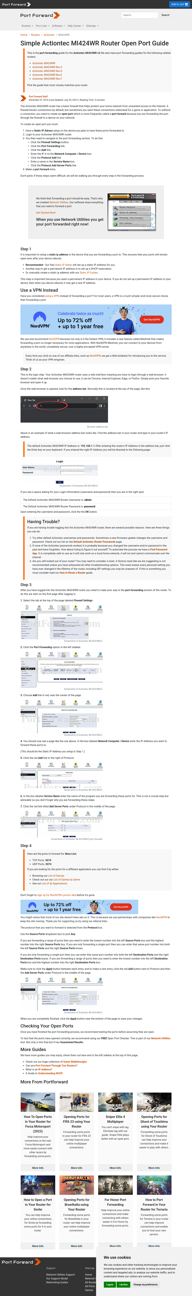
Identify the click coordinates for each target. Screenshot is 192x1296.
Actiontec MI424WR (43, 63)
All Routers (91, 1282)
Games (89, 1290)
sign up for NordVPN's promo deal (56, 895)
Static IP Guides (89, 272)
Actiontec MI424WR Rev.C (47, 67)
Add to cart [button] (179, 4)
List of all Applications (54, 883)
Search (165, 15)
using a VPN (52, 296)
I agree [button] (109, 1284)
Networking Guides (57, 1282)
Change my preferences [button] (146, 1284)
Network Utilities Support (60, 1274)
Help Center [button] (74, 25)
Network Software (95, 1278)
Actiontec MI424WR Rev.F (47, 78)
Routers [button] (26, 25)
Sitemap (89, 1268)
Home (24, 34)
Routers (35, 34)
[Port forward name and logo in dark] (40, 15)
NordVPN (54, 339)
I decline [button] (123, 1284)
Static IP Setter (63, 264)
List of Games (56, 875)
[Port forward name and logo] (16, 4)
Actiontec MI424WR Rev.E (47, 74)
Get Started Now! (46, 212)
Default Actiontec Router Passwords (94, 541)
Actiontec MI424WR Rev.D (47, 71)
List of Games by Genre (66, 879)
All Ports (90, 1286)
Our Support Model (57, 1278)
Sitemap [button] (91, 25)
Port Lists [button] (41, 25)
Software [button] (57, 25)
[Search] (139, 15)
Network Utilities (58, 202)
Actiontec (49, 34)
